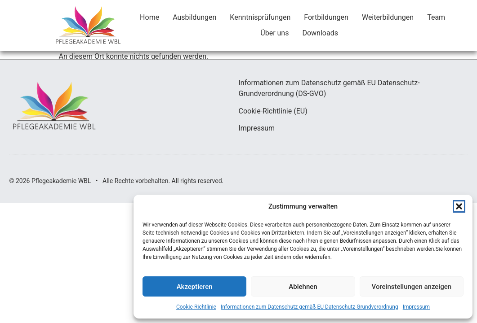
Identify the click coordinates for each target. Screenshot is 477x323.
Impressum (416, 307)
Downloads (320, 33)
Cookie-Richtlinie (196, 307)
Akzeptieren (195, 287)
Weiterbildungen (388, 17)
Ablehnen (303, 287)
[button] (459, 206)
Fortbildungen (326, 17)
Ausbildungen (194, 17)
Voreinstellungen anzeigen (412, 287)
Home (149, 17)
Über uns (274, 33)
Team (436, 17)
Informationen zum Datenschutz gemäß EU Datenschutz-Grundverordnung (309, 307)
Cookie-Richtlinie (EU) (273, 111)
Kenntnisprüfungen (260, 17)
